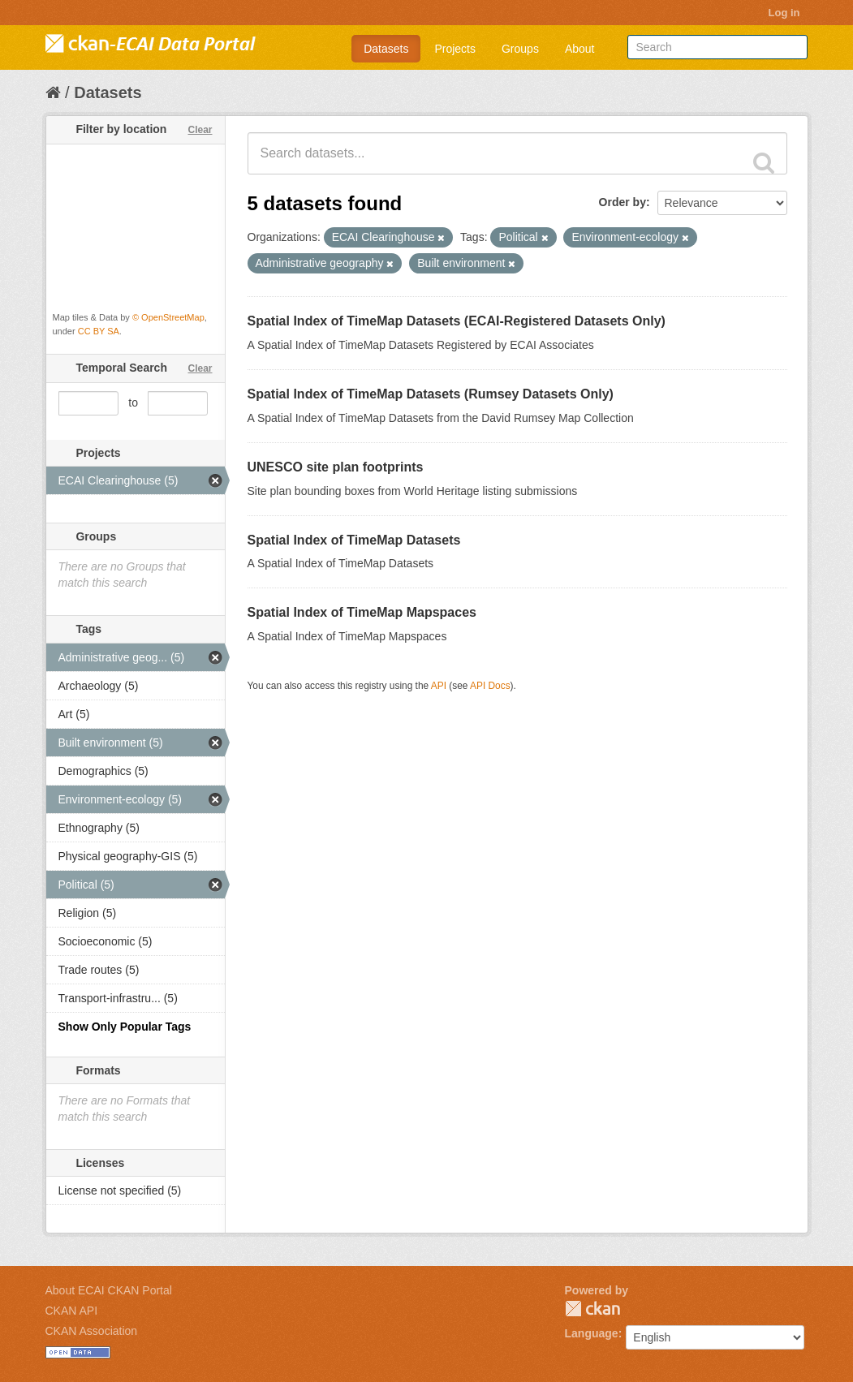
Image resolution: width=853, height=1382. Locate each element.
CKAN (592, 1308)
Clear (199, 130)
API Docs (490, 685)
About (580, 48)
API (438, 685)
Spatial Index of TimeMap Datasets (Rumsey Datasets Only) (431, 394)
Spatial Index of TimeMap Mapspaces (362, 612)
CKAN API (71, 1310)
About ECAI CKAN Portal (108, 1290)
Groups (520, 48)
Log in (784, 12)
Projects (455, 48)
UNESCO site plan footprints (336, 467)
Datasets (386, 48)
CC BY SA (98, 331)
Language (591, 1333)
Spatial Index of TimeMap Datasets (354, 540)
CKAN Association (91, 1330)
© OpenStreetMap (168, 317)
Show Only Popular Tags (125, 1026)
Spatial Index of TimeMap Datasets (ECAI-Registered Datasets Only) (457, 321)
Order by (622, 202)
